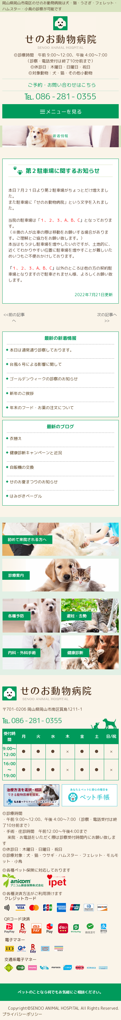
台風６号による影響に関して (36, 364)
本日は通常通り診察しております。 (42, 350)
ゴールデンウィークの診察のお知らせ (44, 378)
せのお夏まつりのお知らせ (34, 481)
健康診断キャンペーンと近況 (36, 452)
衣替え (16, 438)
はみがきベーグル (26, 496)
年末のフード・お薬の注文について (42, 407)
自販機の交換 (22, 467)
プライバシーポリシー (22, 1014)
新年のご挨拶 (22, 393)
